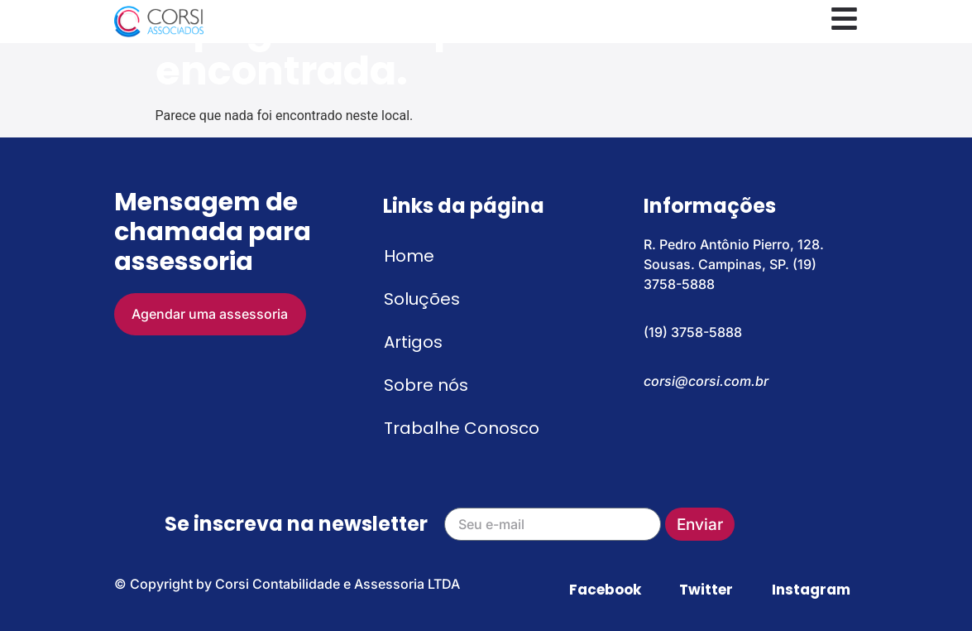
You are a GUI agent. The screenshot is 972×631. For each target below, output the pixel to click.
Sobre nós (426, 385)
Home (409, 255)
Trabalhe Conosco (461, 428)
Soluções (422, 299)
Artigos (413, 342)
